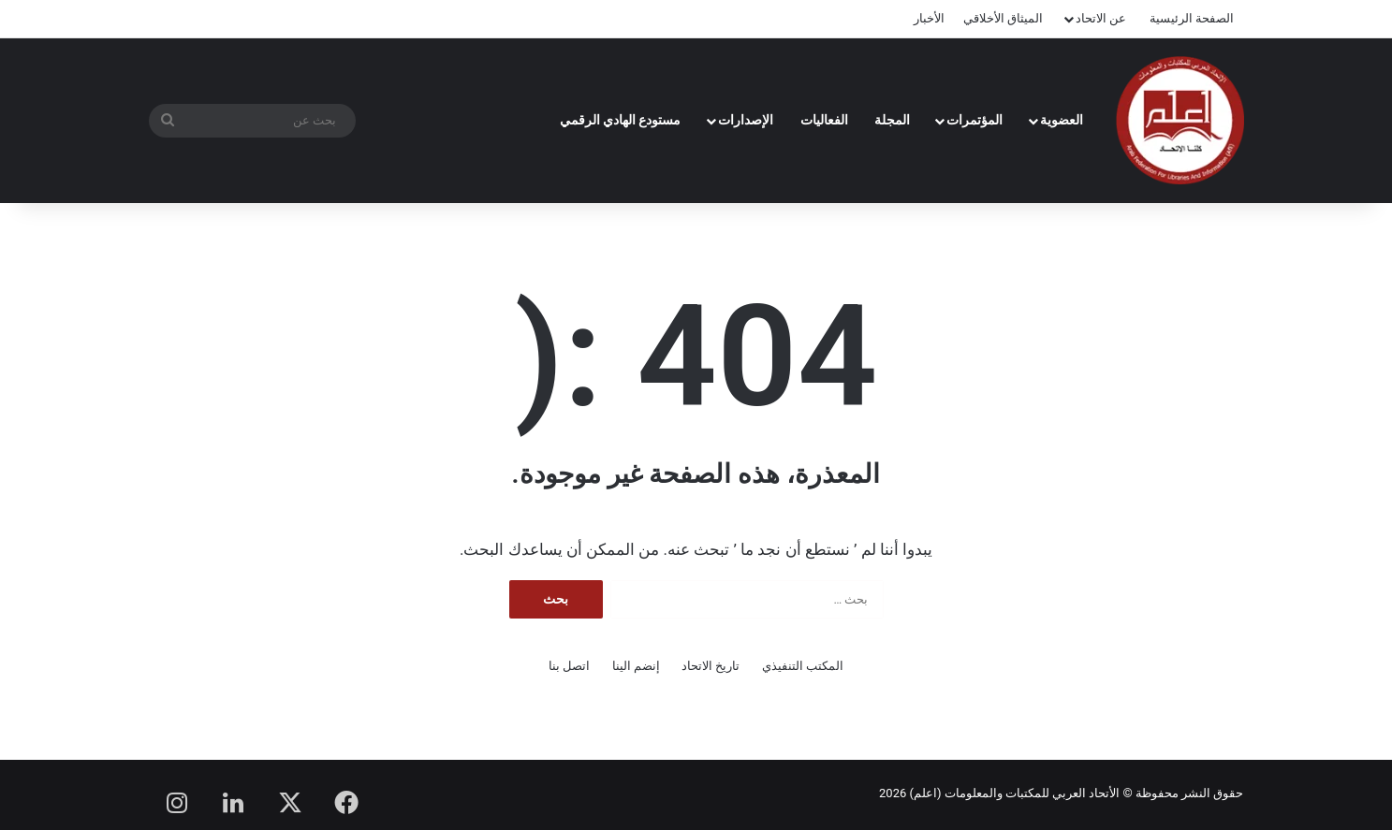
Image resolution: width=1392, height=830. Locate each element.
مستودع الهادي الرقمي (620, 119)
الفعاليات (824, 119)
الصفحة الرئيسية (1192, 18)
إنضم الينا (636, 666)
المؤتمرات (974, 119)
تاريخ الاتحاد (710, 666)
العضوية (1061, 119)
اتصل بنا (569, 666)
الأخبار (929, 18)
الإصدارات (745, 119)
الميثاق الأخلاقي (1003, 18)
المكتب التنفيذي (802, 666)
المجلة (892, 119)
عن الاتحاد (1101, 18)
